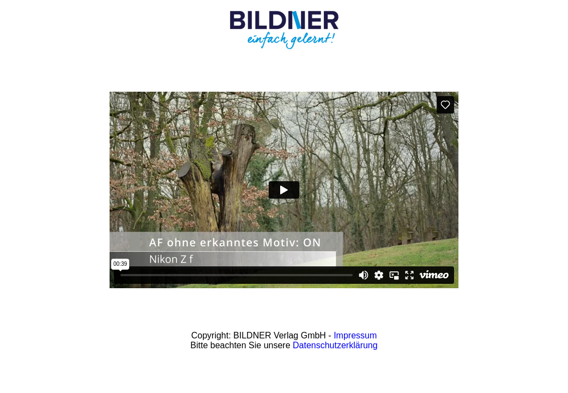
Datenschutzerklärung (335, 345)
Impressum (355, 335)
